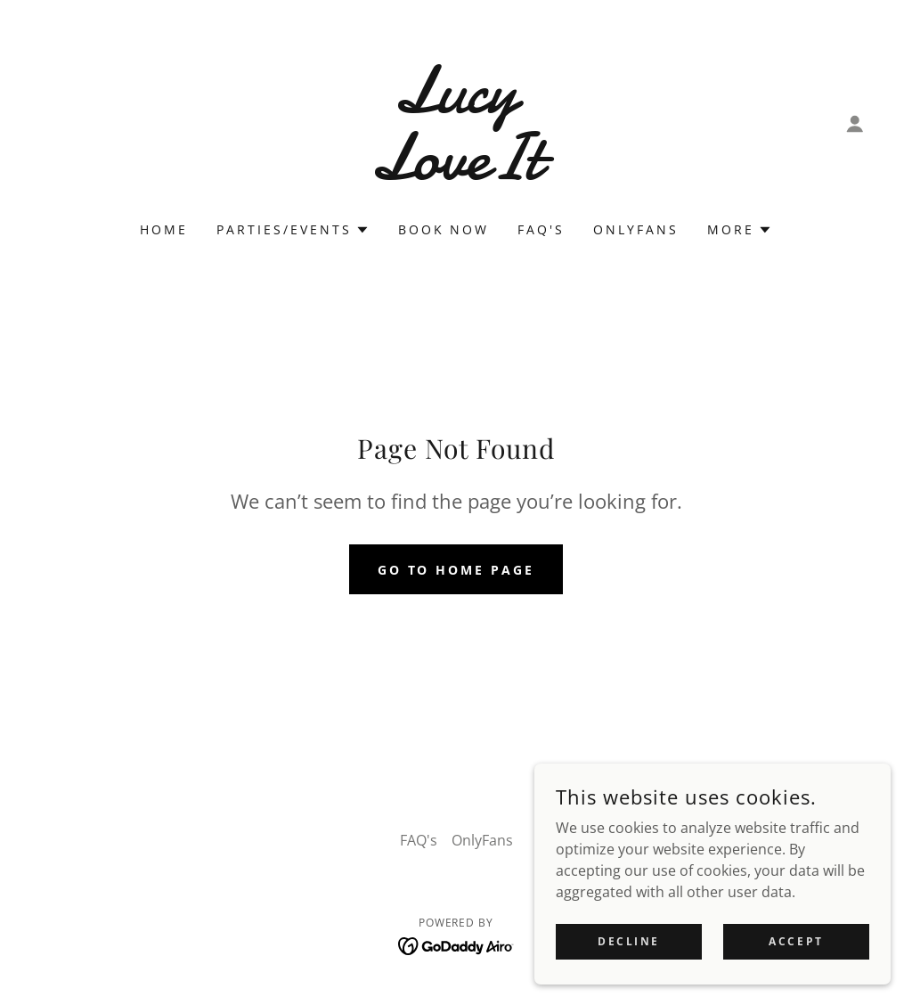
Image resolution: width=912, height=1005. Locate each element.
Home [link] (164, 229)
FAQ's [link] (541, 229)
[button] (855, 124)
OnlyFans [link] (636, 229)
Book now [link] (444, 229)
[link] (456, 174)
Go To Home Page (456, 569)
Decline (629, 941)
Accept (796, 941)
